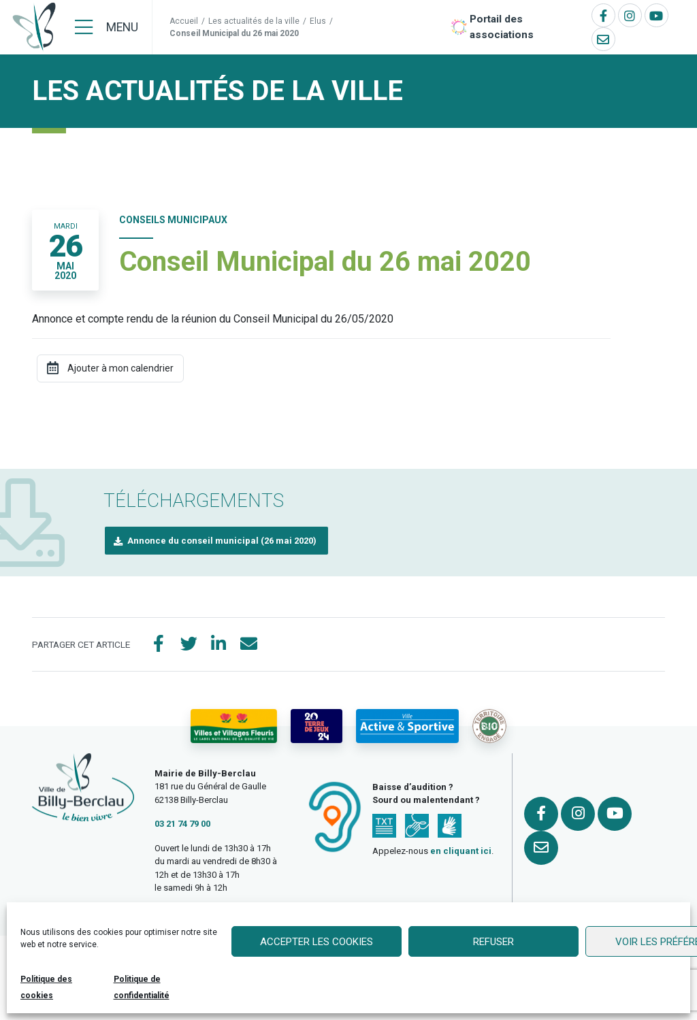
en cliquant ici (460, 851)
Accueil (183, 21)
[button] (216, 541)
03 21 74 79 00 (182, 824)
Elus (318, 21)
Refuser (493, 942)
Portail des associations (502, 27)
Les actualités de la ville (253, 21)
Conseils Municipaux (173, 219)
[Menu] (106, 27)
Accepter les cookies (316, 942)
